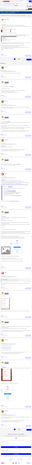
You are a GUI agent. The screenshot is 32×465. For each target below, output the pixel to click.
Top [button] (30, 458)
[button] (30, 19)
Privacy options (11, 458)
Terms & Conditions (20, 458)
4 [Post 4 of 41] (2, 112)
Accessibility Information (20, 459)
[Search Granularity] (6, 8)
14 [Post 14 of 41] (2, 406)
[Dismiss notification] (31, 3)
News (16, 1)
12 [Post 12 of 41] (2, 335)
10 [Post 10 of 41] (2, 288)
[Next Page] (19, 59)
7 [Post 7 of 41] (2, 169)
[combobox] (17, 8)
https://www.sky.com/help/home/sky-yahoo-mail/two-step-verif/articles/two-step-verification (14, 184)
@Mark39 (12, 86)
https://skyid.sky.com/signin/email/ (6, 347)
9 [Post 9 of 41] (2, 268)
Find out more (14, 71)
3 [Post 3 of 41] (2, 96)
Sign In (30, 1)
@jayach (4, 216)
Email (16, 5)
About (21, 1)
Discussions (12, 1)
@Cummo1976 (3, 179)
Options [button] (29, 15)
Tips (18, 1)
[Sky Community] (6, 1)
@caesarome (18, 164)
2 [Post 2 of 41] (2, 77)
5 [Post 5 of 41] (2, 135)
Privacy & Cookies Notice (12, 459)
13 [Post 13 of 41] (2, 357)
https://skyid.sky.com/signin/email (14, 201)
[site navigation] (0, 1)
